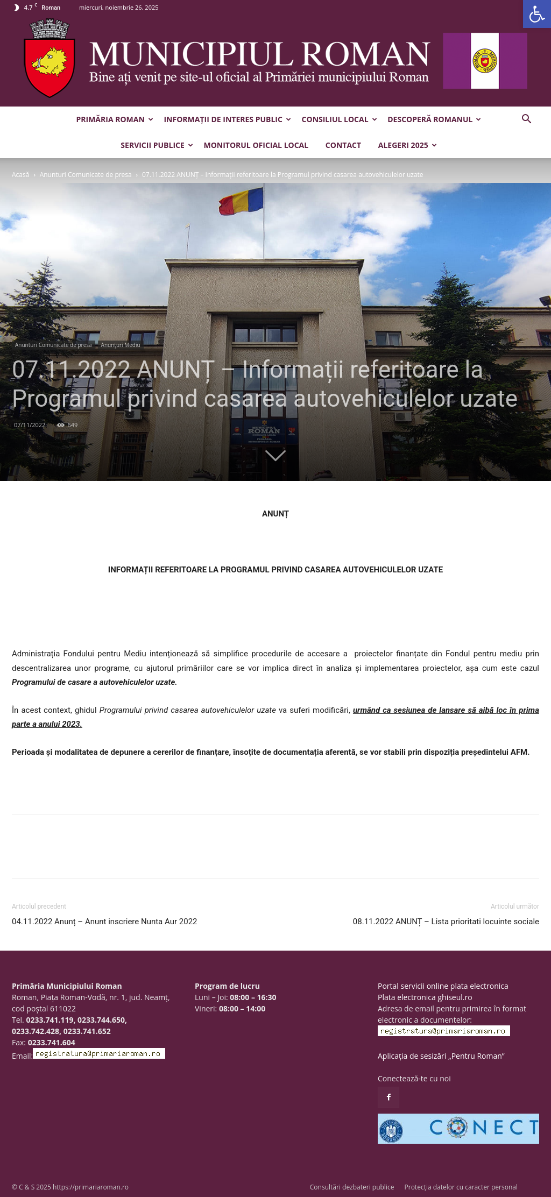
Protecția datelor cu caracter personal (461, 1187)
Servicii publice (157, 145)
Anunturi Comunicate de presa (86, 174)
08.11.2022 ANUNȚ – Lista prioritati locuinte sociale (446, 921)
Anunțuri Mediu (120, 345)
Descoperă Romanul (434, 119)
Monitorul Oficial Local (255, 145)
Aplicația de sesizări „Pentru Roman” (441, 1056)
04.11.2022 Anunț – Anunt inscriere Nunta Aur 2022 (104, 921)
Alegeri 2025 (407, 145)
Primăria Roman (114, 119)
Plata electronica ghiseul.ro (425, 997)
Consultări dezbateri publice (352, 1187)
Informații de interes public (227, 119)
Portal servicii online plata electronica (443, 986)
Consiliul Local (339, 119)
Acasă (20, 174)
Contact (343, 145)
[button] (537, 14)
